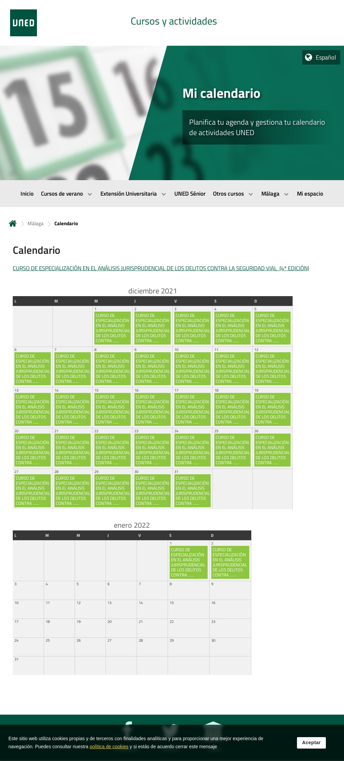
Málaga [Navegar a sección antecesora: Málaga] (36, 223)
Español (326, 57)
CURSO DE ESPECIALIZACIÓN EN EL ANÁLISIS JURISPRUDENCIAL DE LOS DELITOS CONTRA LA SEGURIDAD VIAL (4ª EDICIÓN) (161, 268)
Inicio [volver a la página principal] (12, 223)
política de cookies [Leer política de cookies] (109, 752)
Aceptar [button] (311, 748)
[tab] (172, 23)
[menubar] (172, 193)
